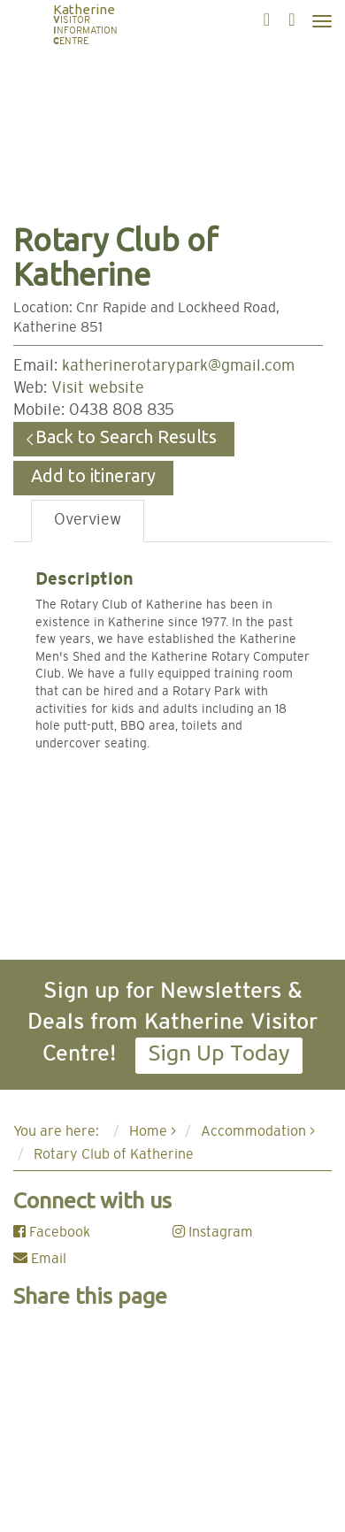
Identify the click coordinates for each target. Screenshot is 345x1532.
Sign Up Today (219, 1052)
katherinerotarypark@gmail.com (178, 366)
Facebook (51, 1232)
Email (39, 1259)
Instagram (212, 1232)
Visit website (97, 388)
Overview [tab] (87, 520)
